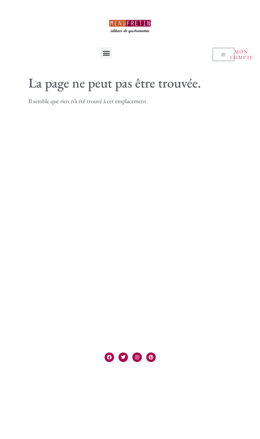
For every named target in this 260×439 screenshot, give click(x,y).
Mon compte (241, 54)
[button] (106, 52)
